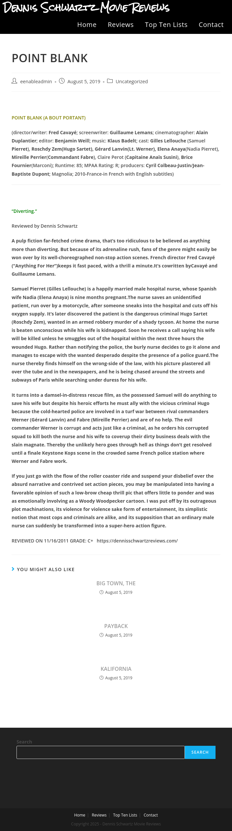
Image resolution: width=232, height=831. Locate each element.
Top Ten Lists (166, 24)
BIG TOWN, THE (116, 583)
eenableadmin (36, 81)
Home (87, 24)
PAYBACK (116, 626)
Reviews (121, 24)
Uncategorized (132, 81)
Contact (211, 24)
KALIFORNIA (116, 668)
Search (24, 742)
